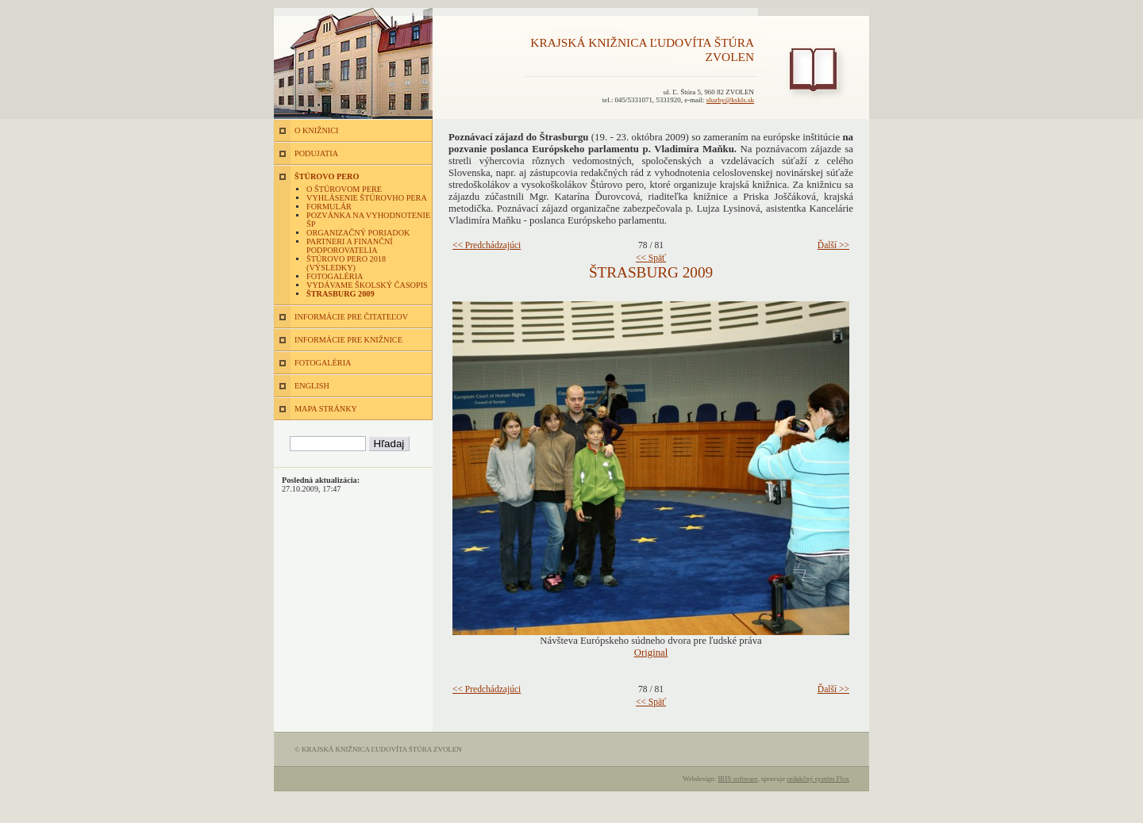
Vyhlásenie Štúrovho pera (366, 197)
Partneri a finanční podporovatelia (349, 246)
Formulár (329, 206)
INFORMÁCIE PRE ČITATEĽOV (351, 316)
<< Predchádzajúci (486, 245)
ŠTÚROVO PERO (326, 176)
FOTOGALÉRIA (322, 362)
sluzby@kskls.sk (730, 100)
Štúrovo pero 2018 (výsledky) (346, 263)
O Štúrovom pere (344, 189)
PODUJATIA (316, 153)
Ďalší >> (833, 245)
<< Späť (651, 257)
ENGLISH (311, 385)
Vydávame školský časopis (367, 285)
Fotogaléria (334, 276)
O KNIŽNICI (316, 130)
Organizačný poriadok (358, 232)
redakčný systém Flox (818, 779)
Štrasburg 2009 (340, 293)
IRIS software (737, 779)
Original (651, 652)
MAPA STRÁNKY (325, 408)
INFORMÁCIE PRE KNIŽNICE (348, 339)
